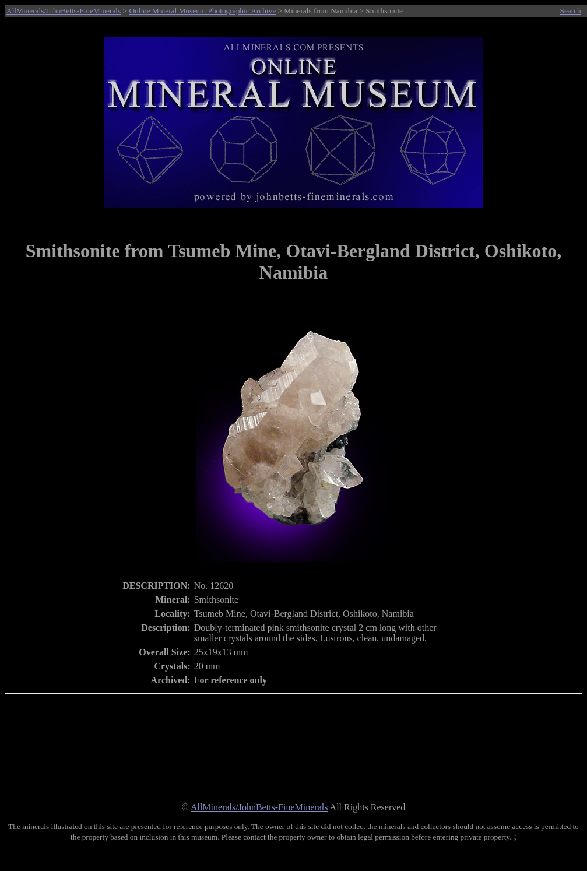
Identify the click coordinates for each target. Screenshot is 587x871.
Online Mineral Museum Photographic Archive (202, 10)
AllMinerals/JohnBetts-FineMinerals (63, 10)
